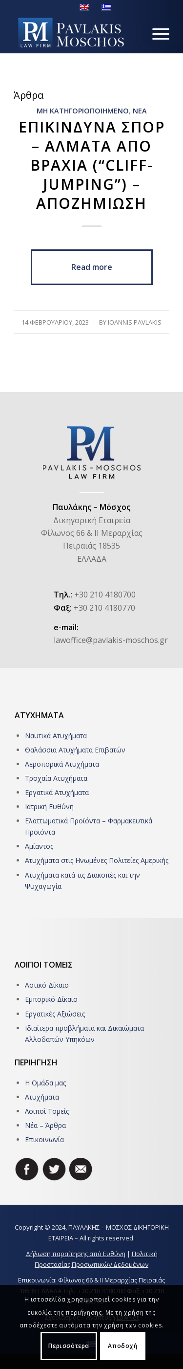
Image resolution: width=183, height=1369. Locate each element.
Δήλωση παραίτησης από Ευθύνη (75, 1253)
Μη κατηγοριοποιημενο (83, 110)
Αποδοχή (122, 1346)
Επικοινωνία (44, 1139)
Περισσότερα (68, 1346)
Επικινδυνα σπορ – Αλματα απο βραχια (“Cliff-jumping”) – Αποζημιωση (92, 165)
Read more (91, 267)
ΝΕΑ (140, 110)
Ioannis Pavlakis (135, 322)
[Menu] (155, 33)
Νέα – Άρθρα (45, 1125)
